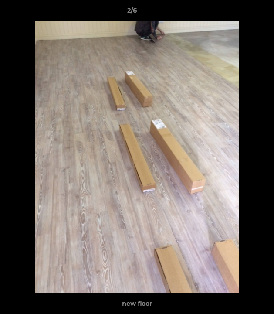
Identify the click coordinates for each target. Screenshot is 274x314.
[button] (242, 13)
